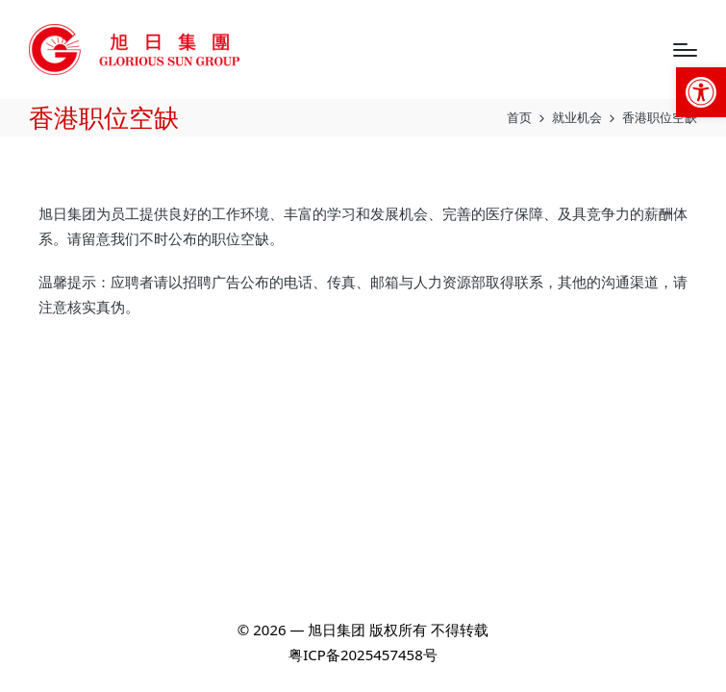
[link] (701, 92)
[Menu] (685, 50)
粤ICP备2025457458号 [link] (362, 654)
